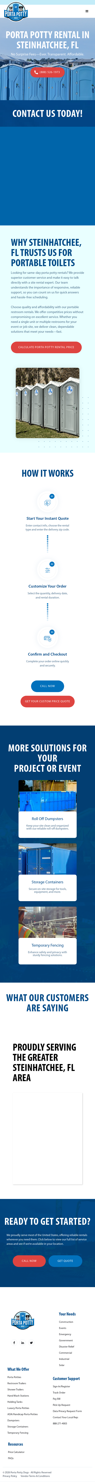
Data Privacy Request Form (67, 1411)
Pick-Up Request (61, 1405)
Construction (66, 1322)
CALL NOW (47, 686)
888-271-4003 (60, 1424)
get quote (65, 1261)
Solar (61, 1365)
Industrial (64, 1359)
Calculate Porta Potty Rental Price (46, 347)
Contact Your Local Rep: (65, 1417)
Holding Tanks (15, 1402)
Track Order (59, 1393)
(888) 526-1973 (50, 72)
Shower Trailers (15, 1390)
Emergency (65, 1334)
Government (66, 1340)
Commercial (65, 1353)
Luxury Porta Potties (18, 1408)
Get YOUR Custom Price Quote (47, 701)
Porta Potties (14, 1377)
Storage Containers (17, 1427)
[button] (87, 11)
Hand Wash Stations (18, 1396)
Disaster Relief (66, 1347)
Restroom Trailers (16, 1383)
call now (29, 1261)
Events (62, 1328)
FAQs (11, 1458)
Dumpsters (13, 1420)
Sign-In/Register (61, 1386)
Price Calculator (16, 1452)
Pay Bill (56, 1399)
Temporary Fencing (17, 1433)
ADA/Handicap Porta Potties (22, 1414)
